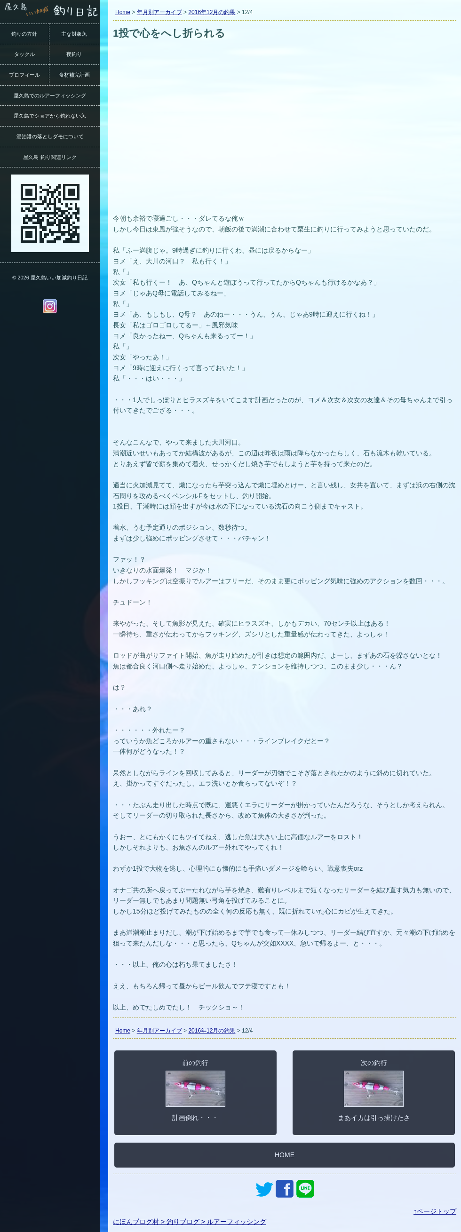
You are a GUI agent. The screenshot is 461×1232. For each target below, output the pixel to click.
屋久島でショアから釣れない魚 (50, 116)
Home (122, 12)
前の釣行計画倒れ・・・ (195, 1090)
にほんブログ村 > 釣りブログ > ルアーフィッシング (189, 1221)
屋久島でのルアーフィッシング (50, 95)
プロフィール (24, 75)
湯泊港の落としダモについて (50, 136)
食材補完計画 (74, 75)
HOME (284, 1155)
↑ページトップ (434, 1211)
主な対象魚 (74, 34)
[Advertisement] (284, 140)
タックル (24, 54)
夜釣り (74, 54)
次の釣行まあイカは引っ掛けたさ (374, 1090)
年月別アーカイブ (159, 12)
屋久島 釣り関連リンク (49, 157)
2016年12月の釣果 (211, 12)
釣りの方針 (24, 34)
